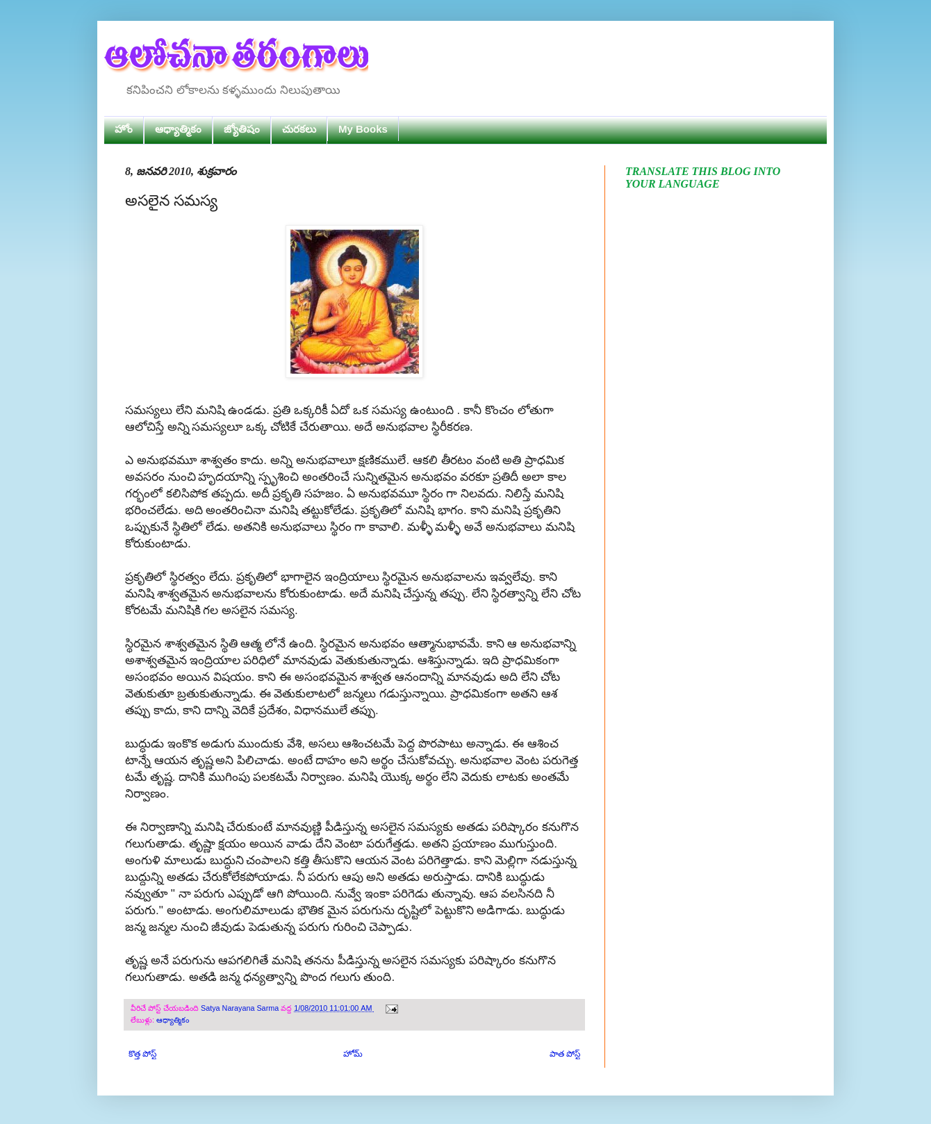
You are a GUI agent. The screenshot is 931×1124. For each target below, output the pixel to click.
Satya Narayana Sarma (241, 1008)
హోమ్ (353, 1054)
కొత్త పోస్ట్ (142, 1054)
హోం (124, 129)
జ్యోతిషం (242, 129)
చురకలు (299, 129)
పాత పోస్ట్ (565, 1054)
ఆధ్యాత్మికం (178, 129)
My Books (363, 129)
